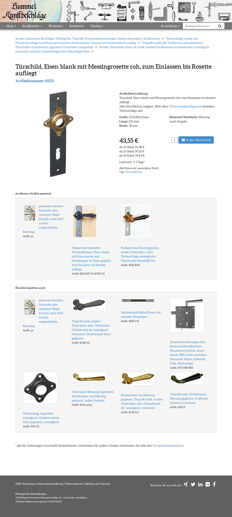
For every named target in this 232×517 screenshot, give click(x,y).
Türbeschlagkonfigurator (185, 106)
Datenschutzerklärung (50, 483)
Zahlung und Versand (97, 483)
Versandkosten (133, 171)
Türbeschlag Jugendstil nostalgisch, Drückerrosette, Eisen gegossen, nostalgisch (41, 418)
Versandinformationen (168, 445)
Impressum (29, 483)
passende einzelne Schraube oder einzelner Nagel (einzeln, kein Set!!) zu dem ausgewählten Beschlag (43, 218)
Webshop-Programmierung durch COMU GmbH (38, 501)
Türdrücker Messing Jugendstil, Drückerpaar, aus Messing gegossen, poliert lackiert (93, 396)
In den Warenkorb (196, 140)
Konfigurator (32, 26)
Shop (11, 26)
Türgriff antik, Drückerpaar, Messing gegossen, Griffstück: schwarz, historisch (189, 398)
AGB (18, 483)
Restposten (76, 26)
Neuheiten (56, 26)
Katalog (97, 26)
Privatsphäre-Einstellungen (31, 493)
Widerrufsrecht (74, 483)
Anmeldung (170, 26)
